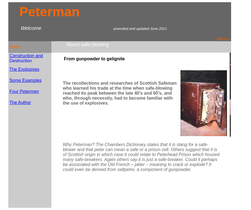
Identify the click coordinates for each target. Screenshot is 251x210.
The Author (20, 102)
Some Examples (25, 80)
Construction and (26, 55)
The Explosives (24, 69)
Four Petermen (24, 91)
